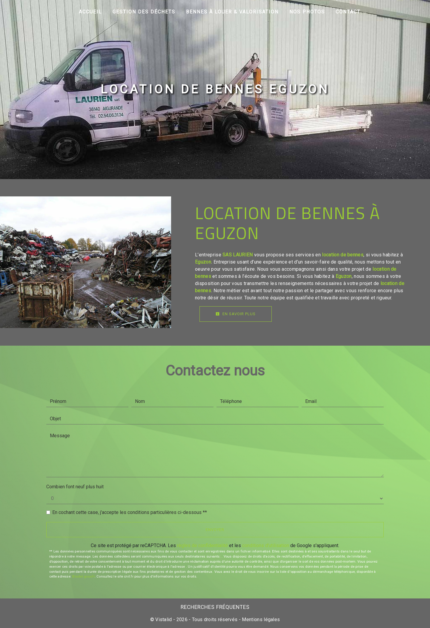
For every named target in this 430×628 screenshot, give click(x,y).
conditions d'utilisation (265, 545)
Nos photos (307, 12)
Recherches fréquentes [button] (215, 607)
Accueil (90, 12)
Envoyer (215, 529)
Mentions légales (260, 619)
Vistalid (163, 619)
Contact (348, 12)
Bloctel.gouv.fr (83, 576)
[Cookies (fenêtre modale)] (2, 624)
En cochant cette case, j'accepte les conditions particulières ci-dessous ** (129, 512)
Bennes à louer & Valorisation (232, 12)
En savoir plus (236, 314)
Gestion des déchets (144, 12)
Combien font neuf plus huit (75, 487)
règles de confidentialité (202, 545)
